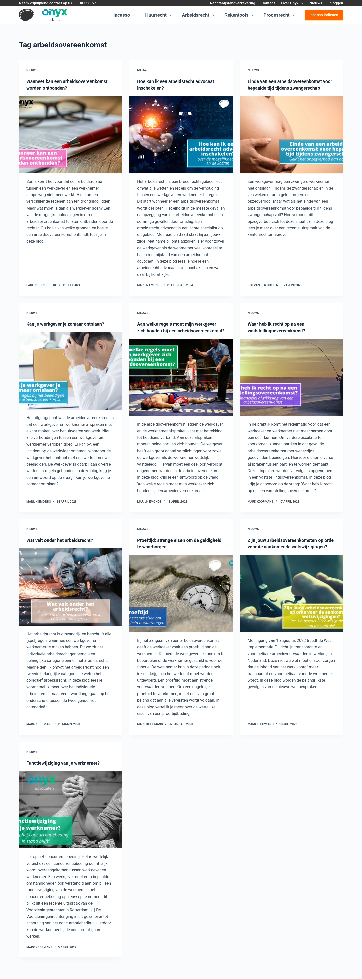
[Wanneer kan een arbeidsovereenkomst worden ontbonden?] (70, 141)
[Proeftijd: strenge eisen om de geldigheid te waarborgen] (181, 600)
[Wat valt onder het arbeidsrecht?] (70, 593)
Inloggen (335, 3)
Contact (268, 3)
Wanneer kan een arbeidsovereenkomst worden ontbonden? (60, 87)
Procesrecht (279, 15)
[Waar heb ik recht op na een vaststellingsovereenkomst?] (291, 377)
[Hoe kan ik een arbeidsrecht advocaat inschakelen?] (181, 135)
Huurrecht (159, 15)
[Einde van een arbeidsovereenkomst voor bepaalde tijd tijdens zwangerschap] (291, 141)
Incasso (125, 15)
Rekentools (240, 15)
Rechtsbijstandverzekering (232, 3)
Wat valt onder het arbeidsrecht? (63, 547)
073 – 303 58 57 (82, 3)
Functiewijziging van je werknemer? (66, 769)
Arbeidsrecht (199, 15)
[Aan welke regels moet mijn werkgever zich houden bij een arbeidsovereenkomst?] (181, 384)
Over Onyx (293, 3)
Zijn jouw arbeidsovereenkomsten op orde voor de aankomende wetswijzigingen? (289, 553)
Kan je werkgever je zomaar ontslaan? (69, 324)
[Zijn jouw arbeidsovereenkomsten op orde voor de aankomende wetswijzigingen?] (291, 606)
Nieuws (315, 3)
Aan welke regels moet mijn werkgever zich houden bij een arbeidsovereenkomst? (180, 330)
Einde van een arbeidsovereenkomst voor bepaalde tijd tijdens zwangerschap (288, 87)
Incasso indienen (324, 15)
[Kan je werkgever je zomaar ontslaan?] (70, 371)
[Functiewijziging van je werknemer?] (70, 816)
